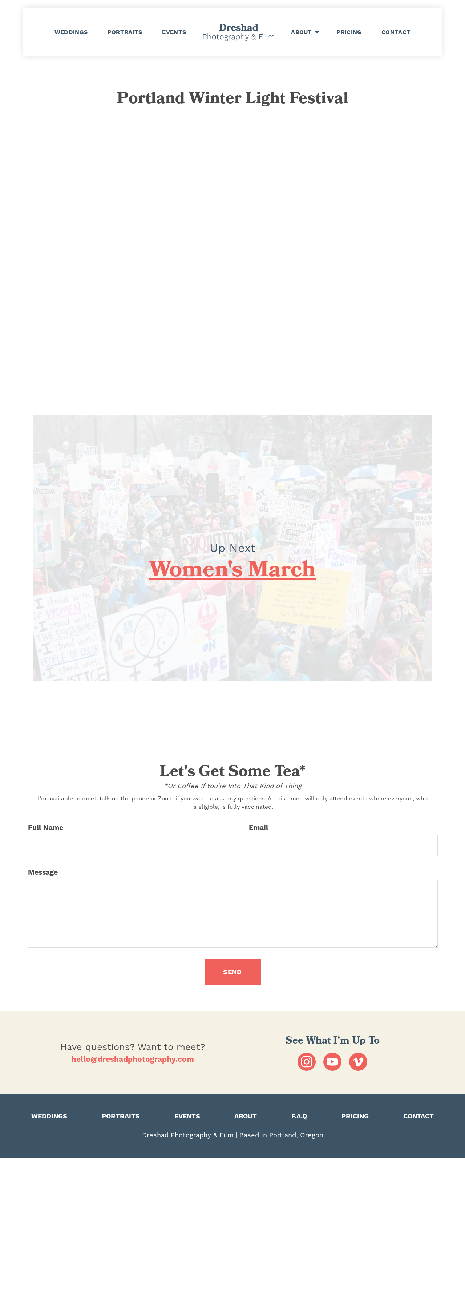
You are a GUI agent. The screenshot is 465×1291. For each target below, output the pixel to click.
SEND (232, 972)
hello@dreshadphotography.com (133, 1059)
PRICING (348, 32)
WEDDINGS (71, 32)
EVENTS (174, 32)
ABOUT (301, 32)
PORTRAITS (125, 32)
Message (43, 872)
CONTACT (396, 32)
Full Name (45, 827)
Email (258, 827)
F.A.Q (299, 1116)
